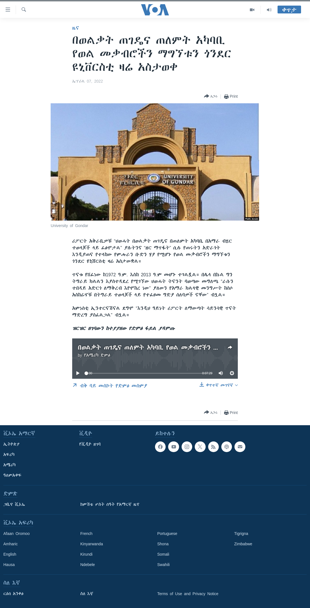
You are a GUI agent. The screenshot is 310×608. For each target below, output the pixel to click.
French (86, 533)
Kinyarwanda (91, 543)
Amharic (10, 543)
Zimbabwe (243, 543)
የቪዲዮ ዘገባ (90, 444)
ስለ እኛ (86, 593)
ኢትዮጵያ (11, 444)
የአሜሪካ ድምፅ (97, 355)
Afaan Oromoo (16, 533)
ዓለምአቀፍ (12, 475)
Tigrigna (241, 533)
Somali (163, 554)
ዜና (75, 28)
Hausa (9, 564)
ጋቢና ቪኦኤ (14, 504)
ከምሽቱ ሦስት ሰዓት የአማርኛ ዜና (109, 504)
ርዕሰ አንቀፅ (13, 593)
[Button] (211, 96)
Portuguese (167, 533)
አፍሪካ (9, 454)
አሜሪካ (9, 464)
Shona (162, 543)
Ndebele (87, 564)
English (9, 554)
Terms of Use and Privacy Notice (188, 593)
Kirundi (86, 554)
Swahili (163, 564)
